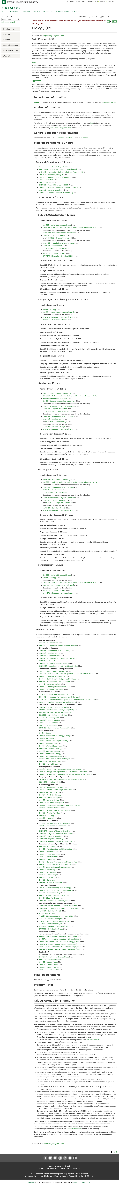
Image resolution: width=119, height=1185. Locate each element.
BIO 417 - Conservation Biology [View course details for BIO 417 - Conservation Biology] (51, 756)
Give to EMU (110, 1)
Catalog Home (9, 29)
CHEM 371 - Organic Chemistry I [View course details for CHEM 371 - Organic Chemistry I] (55, 235)
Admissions (14, 11)
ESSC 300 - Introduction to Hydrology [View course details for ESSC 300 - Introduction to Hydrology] (53, 715)
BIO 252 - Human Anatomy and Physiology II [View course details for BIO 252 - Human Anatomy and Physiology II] (56, 890)
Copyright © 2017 (83, 1176)
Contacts (76, 1168)
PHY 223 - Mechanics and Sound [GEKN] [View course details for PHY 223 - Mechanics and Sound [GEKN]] (54, 921)
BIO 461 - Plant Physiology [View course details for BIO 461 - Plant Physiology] (49, 898)
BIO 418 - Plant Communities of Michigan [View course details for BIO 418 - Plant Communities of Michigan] (54, 759)
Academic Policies (10, 50)
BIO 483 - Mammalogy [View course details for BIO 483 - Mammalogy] (47, 872)
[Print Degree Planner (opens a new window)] (108, 21)
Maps (83, 1)
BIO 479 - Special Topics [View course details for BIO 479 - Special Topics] (48, 967)
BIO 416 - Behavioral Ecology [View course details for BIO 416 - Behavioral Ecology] (50, 754)
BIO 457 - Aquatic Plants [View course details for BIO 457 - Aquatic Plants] (48, 852)
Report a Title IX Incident (77, 1174)
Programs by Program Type (53, 36)
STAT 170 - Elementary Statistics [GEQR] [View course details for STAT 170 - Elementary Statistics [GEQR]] (58, 256)
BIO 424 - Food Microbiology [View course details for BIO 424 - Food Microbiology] (50, 795)
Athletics (75, 11)
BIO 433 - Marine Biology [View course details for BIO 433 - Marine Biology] (48, 764)
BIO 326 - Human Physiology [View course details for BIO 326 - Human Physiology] (50, 893)
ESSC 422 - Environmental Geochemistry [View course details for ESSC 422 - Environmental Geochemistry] (55, 728)
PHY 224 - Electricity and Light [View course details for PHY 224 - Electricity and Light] (50, 924)
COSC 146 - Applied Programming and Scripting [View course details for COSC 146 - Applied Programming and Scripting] (57, 702)
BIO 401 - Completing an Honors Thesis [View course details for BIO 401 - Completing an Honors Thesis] (54, 957)
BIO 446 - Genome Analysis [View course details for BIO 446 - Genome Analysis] (49, 684)
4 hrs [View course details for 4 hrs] (78, 805)
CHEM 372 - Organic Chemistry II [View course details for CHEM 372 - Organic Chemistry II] (59, 238)
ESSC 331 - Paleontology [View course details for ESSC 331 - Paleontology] (48, 725)
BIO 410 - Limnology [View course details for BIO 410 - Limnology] (46, 738)
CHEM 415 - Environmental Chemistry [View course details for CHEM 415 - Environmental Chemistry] (53, 707)
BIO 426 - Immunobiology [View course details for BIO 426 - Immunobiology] (49, 797)
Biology (37, 102)
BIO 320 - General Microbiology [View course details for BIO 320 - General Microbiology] (55, 398)
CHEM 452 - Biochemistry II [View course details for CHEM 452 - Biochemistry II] (56, 248)
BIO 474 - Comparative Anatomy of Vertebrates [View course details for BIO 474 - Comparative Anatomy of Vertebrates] (58, 645)
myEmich (102, 1)
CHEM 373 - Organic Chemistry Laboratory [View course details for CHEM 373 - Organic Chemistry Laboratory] (55, 841)
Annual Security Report (65, 1176)
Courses (6, 40)
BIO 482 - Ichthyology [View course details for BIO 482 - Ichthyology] (47, 870)
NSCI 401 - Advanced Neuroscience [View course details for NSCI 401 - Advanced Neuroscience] (52, 826)
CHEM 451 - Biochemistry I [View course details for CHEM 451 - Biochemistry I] (53, 246)
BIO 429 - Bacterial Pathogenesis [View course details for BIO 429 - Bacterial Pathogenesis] (51, 803)
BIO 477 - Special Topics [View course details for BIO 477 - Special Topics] (48, 962)
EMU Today (70, 1)
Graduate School (62, 11)
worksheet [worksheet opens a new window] (84, 138)
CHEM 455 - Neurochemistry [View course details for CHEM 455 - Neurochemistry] (50, 661)
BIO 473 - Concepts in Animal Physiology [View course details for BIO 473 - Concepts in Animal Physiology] (54, 900)
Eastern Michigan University (59, 1166)
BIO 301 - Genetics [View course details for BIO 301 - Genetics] (46, 180)
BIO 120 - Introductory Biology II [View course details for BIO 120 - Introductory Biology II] (51, 174)
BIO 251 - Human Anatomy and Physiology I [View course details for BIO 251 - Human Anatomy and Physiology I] (55, 888)
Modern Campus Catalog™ (82, 1182)
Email (96, 1)
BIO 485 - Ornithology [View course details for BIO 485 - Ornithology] (47, 877)
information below (94, 1040)
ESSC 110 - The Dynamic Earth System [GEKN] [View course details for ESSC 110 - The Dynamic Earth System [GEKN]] (56, 710)
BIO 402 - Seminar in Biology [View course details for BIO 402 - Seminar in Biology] (50, 959)
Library (78, 1)
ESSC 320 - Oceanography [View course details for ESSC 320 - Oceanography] (49, 717)
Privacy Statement (45, 1176)
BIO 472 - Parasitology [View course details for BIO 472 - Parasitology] (47, 818)
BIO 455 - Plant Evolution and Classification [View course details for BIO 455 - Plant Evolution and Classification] (55, 849)
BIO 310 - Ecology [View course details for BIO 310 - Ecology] (49, 309)
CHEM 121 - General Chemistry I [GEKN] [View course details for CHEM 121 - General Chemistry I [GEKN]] (54, 185)
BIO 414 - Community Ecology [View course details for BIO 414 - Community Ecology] (50, 748)
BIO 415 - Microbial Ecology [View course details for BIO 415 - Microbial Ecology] (49, 751)
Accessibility (30, 1176)
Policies (62, 1174)
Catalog (11, 8)
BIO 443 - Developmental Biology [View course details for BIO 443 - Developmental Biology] (52, 676)
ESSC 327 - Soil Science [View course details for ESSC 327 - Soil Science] (48, 723)
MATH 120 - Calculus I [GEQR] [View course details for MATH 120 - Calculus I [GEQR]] (54, 253)
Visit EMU (36, 11)
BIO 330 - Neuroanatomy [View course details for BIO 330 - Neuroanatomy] (48, 643)
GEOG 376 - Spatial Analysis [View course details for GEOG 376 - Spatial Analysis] (50, 782)
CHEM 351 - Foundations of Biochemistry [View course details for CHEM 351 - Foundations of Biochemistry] (58, 243)
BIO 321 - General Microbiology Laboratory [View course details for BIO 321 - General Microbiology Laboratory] (59, 401)
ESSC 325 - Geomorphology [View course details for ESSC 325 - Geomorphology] (49, 720)
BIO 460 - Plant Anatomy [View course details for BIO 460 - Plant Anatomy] (48, 857)
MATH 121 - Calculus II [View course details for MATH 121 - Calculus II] (47, 913)
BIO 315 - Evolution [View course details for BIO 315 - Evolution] (46, 182)
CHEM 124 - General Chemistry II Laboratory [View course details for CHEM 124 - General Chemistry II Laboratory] (56, 193)
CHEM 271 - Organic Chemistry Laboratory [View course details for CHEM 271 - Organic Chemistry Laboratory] (55, 833)
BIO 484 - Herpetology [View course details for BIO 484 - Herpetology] (48, 875)
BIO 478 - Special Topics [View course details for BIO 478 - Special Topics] (48, 965)
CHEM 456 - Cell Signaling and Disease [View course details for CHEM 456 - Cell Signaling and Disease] (54, 663)
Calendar (90, 1)
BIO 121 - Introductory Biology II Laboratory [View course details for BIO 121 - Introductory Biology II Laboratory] (55, 177)
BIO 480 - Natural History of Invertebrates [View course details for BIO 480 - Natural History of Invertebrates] (55, 864)
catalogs (31, 1182)
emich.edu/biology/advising (60, 128)
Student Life (47, 11)
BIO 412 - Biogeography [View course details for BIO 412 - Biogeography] (48, 743)
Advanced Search (8, 22)
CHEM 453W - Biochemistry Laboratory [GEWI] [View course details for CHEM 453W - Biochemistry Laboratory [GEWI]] (57, 658)
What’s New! (8, 56)
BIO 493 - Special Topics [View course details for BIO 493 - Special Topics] (48, 970)
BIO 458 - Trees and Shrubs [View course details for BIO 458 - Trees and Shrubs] (49, 854)
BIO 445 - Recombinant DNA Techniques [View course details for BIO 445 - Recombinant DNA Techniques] (54, 681)
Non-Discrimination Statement (44, 1174)
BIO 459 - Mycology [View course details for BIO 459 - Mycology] (46, 815)
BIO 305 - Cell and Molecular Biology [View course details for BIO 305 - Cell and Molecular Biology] (57, 225)
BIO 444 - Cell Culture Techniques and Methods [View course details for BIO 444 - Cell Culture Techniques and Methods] (57, 679)
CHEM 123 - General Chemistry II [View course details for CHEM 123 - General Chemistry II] (51, 190)
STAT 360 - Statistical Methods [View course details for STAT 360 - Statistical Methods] (55, 320)
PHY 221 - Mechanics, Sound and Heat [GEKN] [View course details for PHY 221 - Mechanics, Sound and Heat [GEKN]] (56, 916)
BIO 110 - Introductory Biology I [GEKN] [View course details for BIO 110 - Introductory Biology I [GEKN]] (53, 167)
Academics (26, 11)
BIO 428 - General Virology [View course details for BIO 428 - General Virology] (49, 800)
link (91, 123)
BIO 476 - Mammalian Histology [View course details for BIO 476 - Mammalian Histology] (51, 689)
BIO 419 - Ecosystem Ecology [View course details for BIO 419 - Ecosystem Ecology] (50, 761)
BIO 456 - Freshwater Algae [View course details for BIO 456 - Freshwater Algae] (50, 813)
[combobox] (97, 17)
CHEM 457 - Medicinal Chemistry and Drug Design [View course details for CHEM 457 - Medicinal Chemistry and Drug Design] (58, 666)
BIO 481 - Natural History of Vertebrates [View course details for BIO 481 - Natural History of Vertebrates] (54, 867)
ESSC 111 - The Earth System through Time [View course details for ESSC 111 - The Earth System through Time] (55, 712)
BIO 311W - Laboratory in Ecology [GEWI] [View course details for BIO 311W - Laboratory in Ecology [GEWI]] (58, 312)
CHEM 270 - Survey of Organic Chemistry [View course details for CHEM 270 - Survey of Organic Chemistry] (59, 233)
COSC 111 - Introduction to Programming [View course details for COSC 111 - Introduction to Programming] (54, 694)
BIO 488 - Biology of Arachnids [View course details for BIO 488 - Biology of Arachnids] (50, 882)
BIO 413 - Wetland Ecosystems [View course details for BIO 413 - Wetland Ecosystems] (51, 746)
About (4, 11)
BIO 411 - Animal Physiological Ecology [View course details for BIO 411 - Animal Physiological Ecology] (53, 741)
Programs (7, 34)
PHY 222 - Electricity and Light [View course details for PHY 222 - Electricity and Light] (50, 919)
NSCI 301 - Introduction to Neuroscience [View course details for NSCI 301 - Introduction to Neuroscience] (54, 823)
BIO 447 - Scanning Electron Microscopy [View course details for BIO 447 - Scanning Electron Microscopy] (54, 687)
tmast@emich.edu (109, 102)
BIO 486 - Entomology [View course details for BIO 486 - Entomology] (47, 880)
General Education (10, 45)
